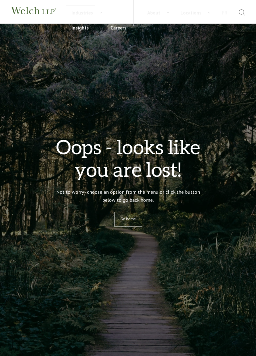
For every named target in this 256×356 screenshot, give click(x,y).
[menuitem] (229, 13)
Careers (147, 12)
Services (73, 12)
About (187, 12)
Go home (128, 218)
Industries (99, 12)
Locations (210, 12)
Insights (124, 12)
